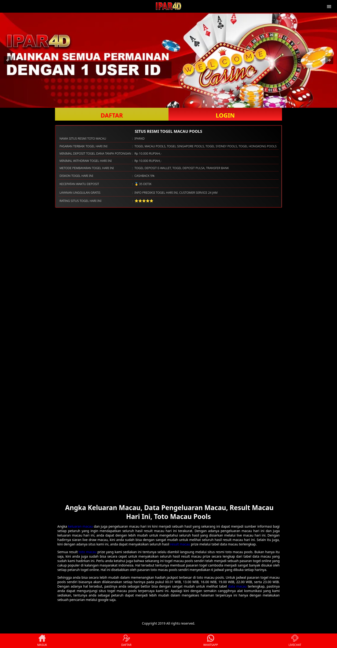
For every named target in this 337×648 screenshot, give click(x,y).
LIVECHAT (295, 641)
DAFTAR (112, 115)
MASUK (42, 641)
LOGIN (225, 115)
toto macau (87, 552)
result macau (180, 544)
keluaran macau (80, 526)
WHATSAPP (210, 641)
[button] (8, 60)
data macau (237, 586)
